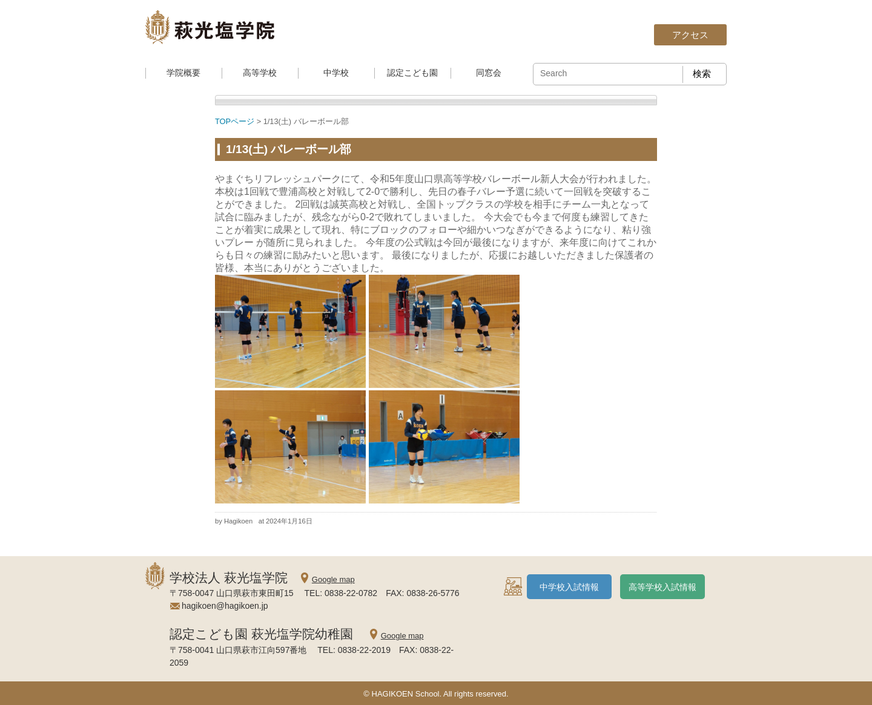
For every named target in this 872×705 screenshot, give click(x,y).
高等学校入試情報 (662, 587)
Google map (333, 579)
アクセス (690, 35)
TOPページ (234, 121)
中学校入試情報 (569, 587)
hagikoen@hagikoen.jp (225, 606)
